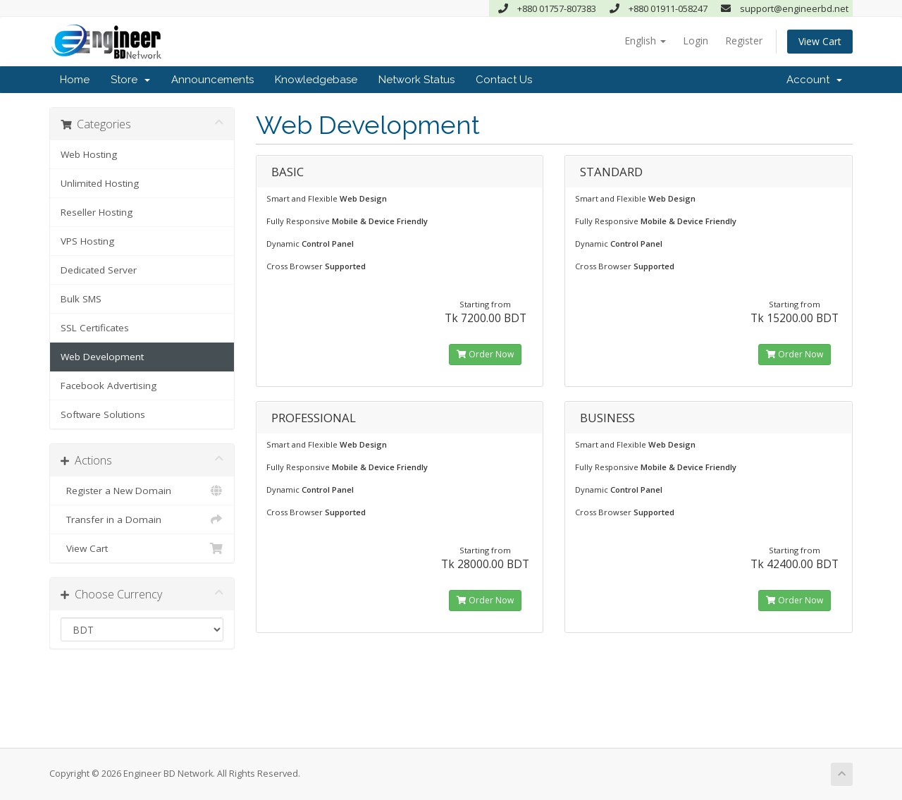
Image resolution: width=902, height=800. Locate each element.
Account (814, 79)
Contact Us (504, 79)
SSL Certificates (95, 327)
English (645, 40)
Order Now (485, 354)
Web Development (102, 356)
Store (130, 79)
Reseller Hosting (96, 212)
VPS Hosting (87, 241)
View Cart (819, 41)
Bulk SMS (81, 299)
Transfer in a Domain (142, 519)
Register (743, 40)
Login (695, 40)
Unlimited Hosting (100, 183)
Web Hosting (89, 154)
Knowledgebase (316, 79)
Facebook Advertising (108, 385)
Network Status (416, 79)
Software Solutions (103, 414)
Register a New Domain (142, 490)
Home (74, 79)
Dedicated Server (99, 270)
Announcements (212, 79)
